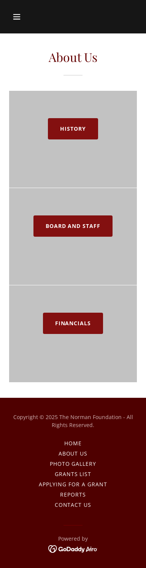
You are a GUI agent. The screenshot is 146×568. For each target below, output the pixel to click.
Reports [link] (73, 494)
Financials (73, 323)
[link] (73, 548)
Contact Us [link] (73, 504)
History (73, 128)
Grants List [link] (73, 474)
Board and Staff (73, 225)
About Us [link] (73, 453)
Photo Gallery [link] (73, 463)
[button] (23, 16)
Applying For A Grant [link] (73, 484)
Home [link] (73, 443)
